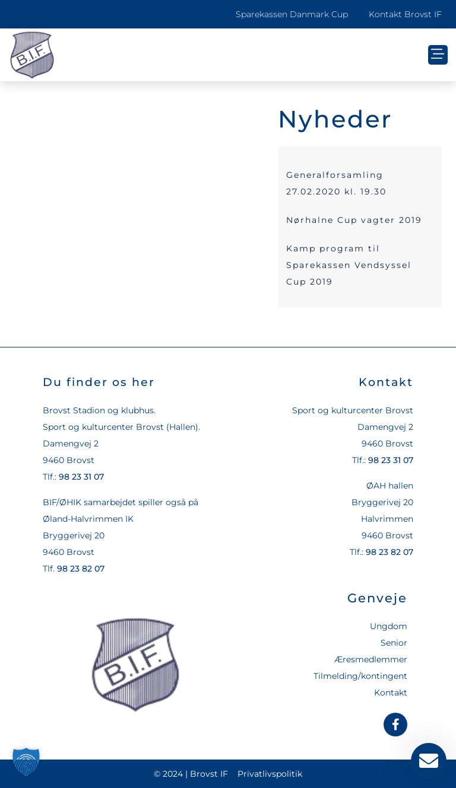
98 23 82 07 (80, 568)
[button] (438, 55)
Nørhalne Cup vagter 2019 (354, 220)
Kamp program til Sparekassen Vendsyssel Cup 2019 (348, 265)
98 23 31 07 (81, 476)
